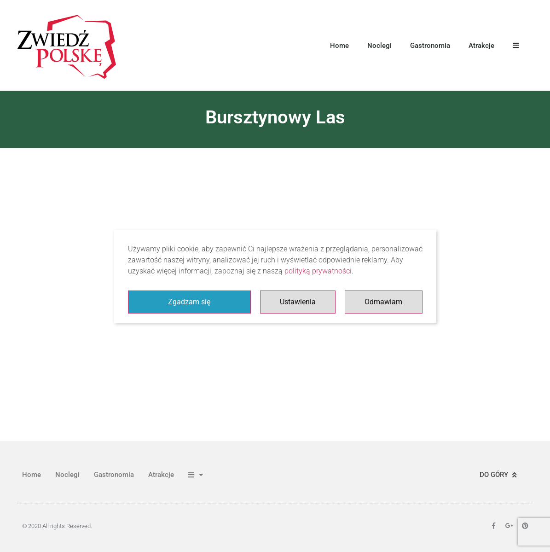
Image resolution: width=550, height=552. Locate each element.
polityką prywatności (318, 271)
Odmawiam (383, 301)
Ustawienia (298, 301)
